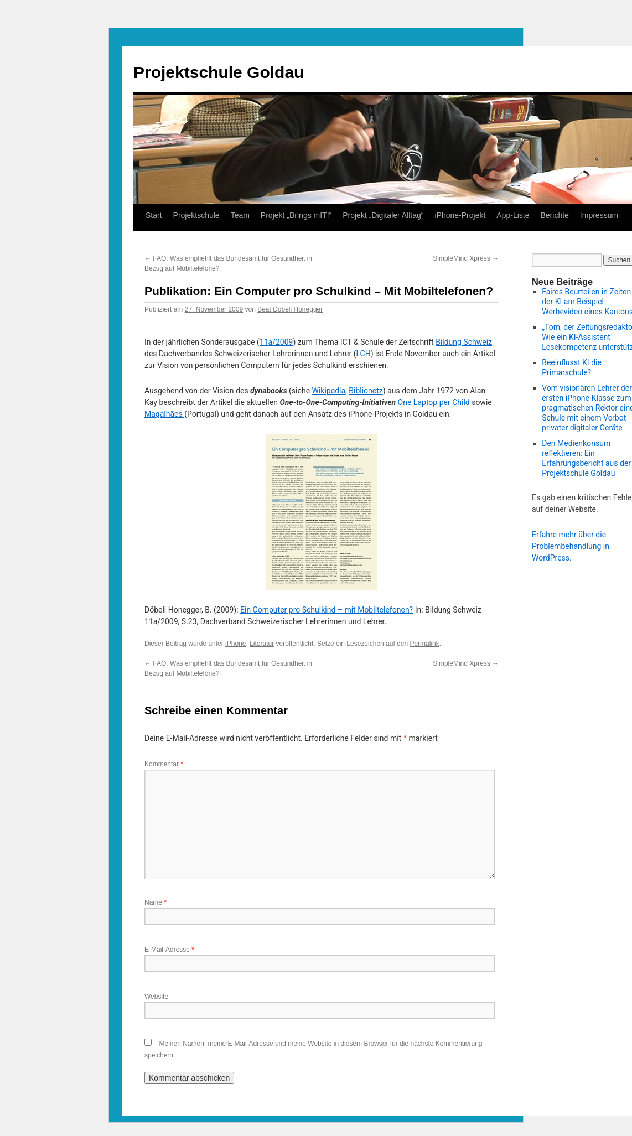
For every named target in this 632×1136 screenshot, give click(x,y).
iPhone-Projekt (460, 215)
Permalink (424, 643)
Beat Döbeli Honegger (290, 309)
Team (240, 215)
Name (155, 902)
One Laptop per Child (434, 402)
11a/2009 (276, 342)
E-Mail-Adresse (169, 949)
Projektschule (196, 215)
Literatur (262, 643)
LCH (363, 353)
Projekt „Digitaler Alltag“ (383, 215)
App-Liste (512, 215)
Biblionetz (365, 390)
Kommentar (163, 764)
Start (154, 215)
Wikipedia (329, 390)
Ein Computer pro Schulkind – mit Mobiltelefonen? (326, 609)
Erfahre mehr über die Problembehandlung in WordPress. (570, 546)
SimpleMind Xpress (466, 258)
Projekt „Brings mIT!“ (296, 215)
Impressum (599, 215)
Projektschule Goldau (218, 72)
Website (156, 996)
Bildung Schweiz (464, 342)
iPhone (235, 643)
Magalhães (164, 413)
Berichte (554, 215)
